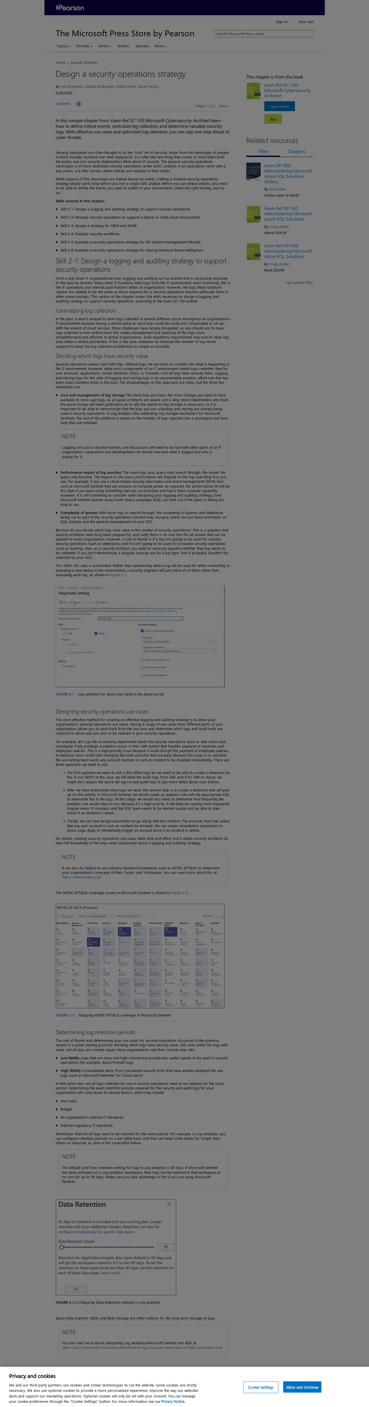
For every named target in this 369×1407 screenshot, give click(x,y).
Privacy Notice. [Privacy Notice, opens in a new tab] (173, 1401)
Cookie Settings (261, 1387)
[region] (184, 1387)
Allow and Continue (302, 1387)
